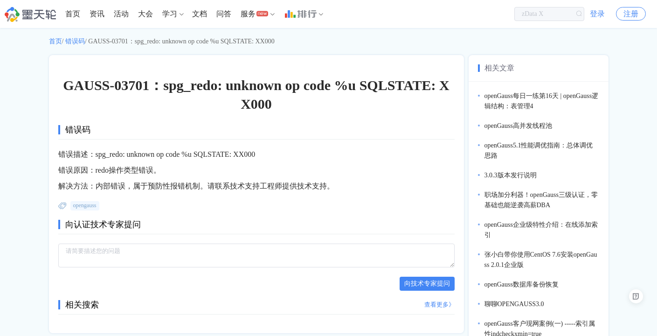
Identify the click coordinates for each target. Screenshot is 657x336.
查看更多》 (439, 304)
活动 (121, 14)
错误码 (75, 41)
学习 (169, 14)
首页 (72, 14)
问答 (223, 14)
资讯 (97, 14)
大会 (145, 14)
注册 (630, 14)
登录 (597, 14)
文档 (199, 14)
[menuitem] (72, 14)
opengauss (85, 205)
